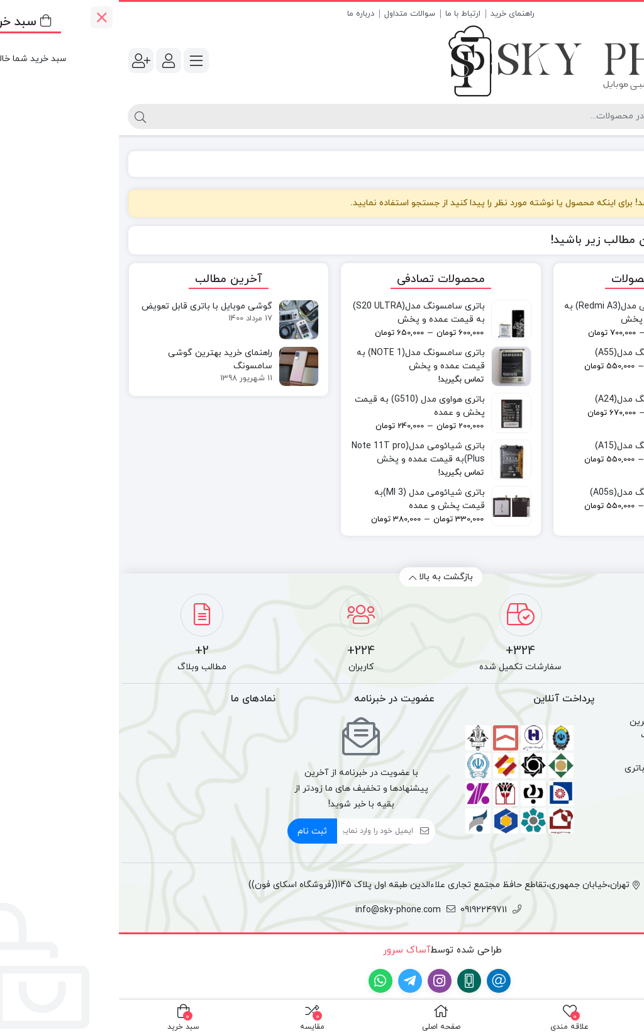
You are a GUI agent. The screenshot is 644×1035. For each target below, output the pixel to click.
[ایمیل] (256, 831)
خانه (619, 164)
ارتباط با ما (344, 14)
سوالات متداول (290, 14)
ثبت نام (193, 831)
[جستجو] (295, 116)
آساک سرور (286, 950)
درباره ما (241, 14)
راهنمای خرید (394, 14)
